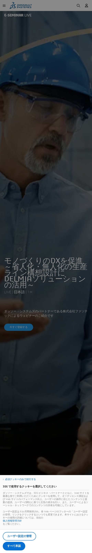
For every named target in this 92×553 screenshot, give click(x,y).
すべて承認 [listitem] (14, 546)
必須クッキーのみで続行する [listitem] (20, 479)
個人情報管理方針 (12, 521)
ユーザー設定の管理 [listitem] (19, 536)
